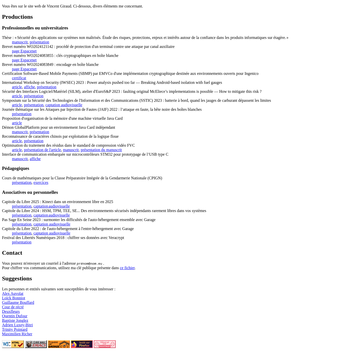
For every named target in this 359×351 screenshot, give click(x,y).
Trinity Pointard (14, 329)
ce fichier (127, 268)
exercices (40, 182)
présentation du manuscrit (101, 150)
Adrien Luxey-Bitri (17, 325)
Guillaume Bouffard (18, 302)
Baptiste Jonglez (15, 320)
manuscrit (20, 42)
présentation (39, 42)
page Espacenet (24, 51)
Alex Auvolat (12, 293)
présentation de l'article (42, 150)
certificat (19, 78)
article (17, 87)
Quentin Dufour (14, 316)
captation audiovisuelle (63, 105)
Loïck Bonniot (13, 298)
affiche (29, 87)
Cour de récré (13, 307)
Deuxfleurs (11, 311)
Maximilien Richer (17, 334)
